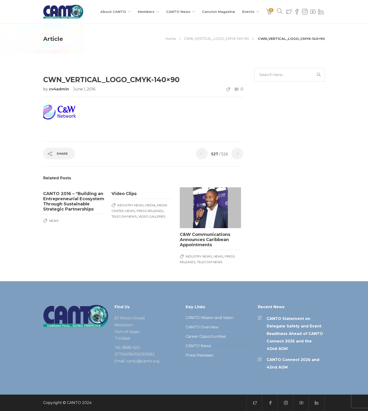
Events (248, 12)
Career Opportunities (206, 336)
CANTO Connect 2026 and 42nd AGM (293, 363)
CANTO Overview (202, 327)
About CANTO (113, 12)
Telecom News (124, 216)
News (54, 221)
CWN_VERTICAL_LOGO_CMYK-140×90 (216, 39)
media (150, 205)
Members (146, 12)
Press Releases (150, 211)
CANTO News (178, 12)
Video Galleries (152, 216)
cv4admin (59, 89)
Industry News (130, 205)
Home (170, 39)
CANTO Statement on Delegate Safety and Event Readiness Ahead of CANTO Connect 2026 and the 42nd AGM (295, 333)
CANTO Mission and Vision (210, 317)
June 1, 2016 (84, 89)
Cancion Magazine (218, 12)
